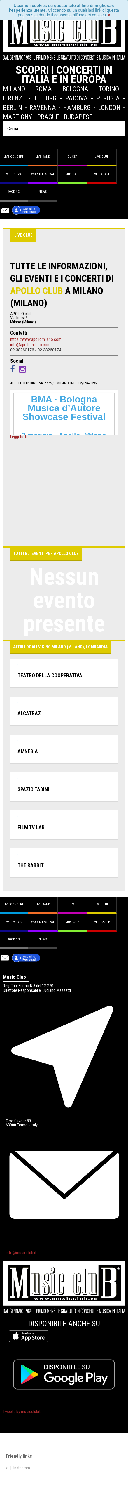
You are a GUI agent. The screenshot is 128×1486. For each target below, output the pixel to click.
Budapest (78, 117)
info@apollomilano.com (30, 344)
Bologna (75, 89)
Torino (109, 89)
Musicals (72, 174)
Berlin (12, 107)
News (43, 192)
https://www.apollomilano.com (36, 339)
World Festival (43, 174)
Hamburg (77, 107)
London (109, 107)
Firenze (14, 98)
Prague (48, 117)
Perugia (108, 98)
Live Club (102, 157)
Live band (43, 157)
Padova (76, 98)
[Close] (109, 15)
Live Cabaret (101, 174)
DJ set (72, 157)
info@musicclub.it (21, 1252)
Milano (14, 89)
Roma (43, 89)
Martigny (17, 117)
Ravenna (42, 107)
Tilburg (45, 98)
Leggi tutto (19, 437)
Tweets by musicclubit (22, 1411)
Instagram (21, 1468)
